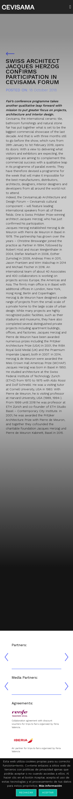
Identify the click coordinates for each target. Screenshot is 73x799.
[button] (71, 6)
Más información (50, 785)
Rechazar (26, 792)
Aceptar (48, 792)
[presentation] (6, 657)
